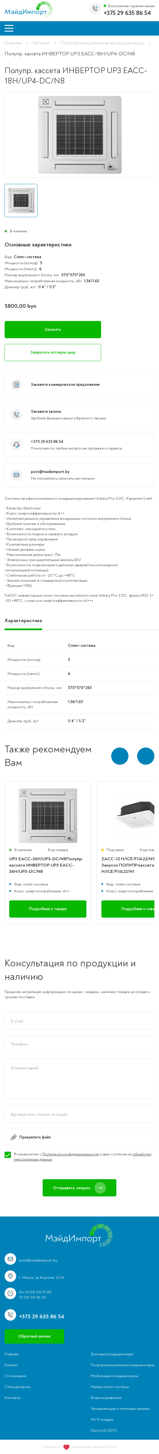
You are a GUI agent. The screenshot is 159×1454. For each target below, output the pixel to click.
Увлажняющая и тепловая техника (120, 1408)
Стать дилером (18, 1386)
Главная (13, 43)
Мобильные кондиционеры (114, 1375)
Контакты (13, 1397)
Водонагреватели (106, 1397)
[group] (79, 135)
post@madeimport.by (50, 471)
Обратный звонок (34, 1336)
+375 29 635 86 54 (127, 13)
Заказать (53, 329)
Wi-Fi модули (102, 1419)
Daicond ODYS (104, 1430)
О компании (15, 1375)
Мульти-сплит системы (110, 1386)
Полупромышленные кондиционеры (102, 43)
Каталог (41, 43)
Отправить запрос (79, 1188)
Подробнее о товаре (48, 908)
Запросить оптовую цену (53, 352)
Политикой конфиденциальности (70, 1154)
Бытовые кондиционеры (112, 1354)
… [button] (146, 756)
